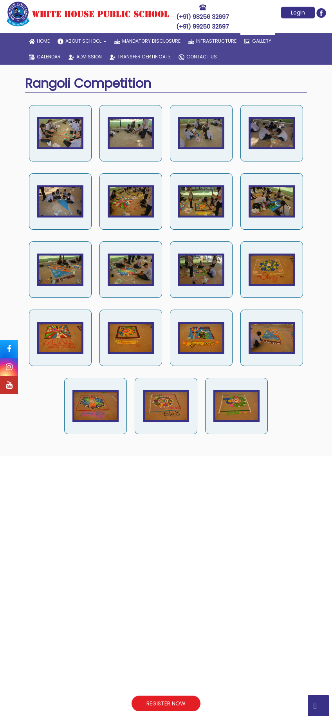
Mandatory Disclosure (147, 41)
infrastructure (212, 41)
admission (85, 56)
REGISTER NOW (166, 703)
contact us (198, 56)
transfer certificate (140, 56)
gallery (257, 38)
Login (298, 12)
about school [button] (82, 41)
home (39, 41)
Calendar (45, 56)
